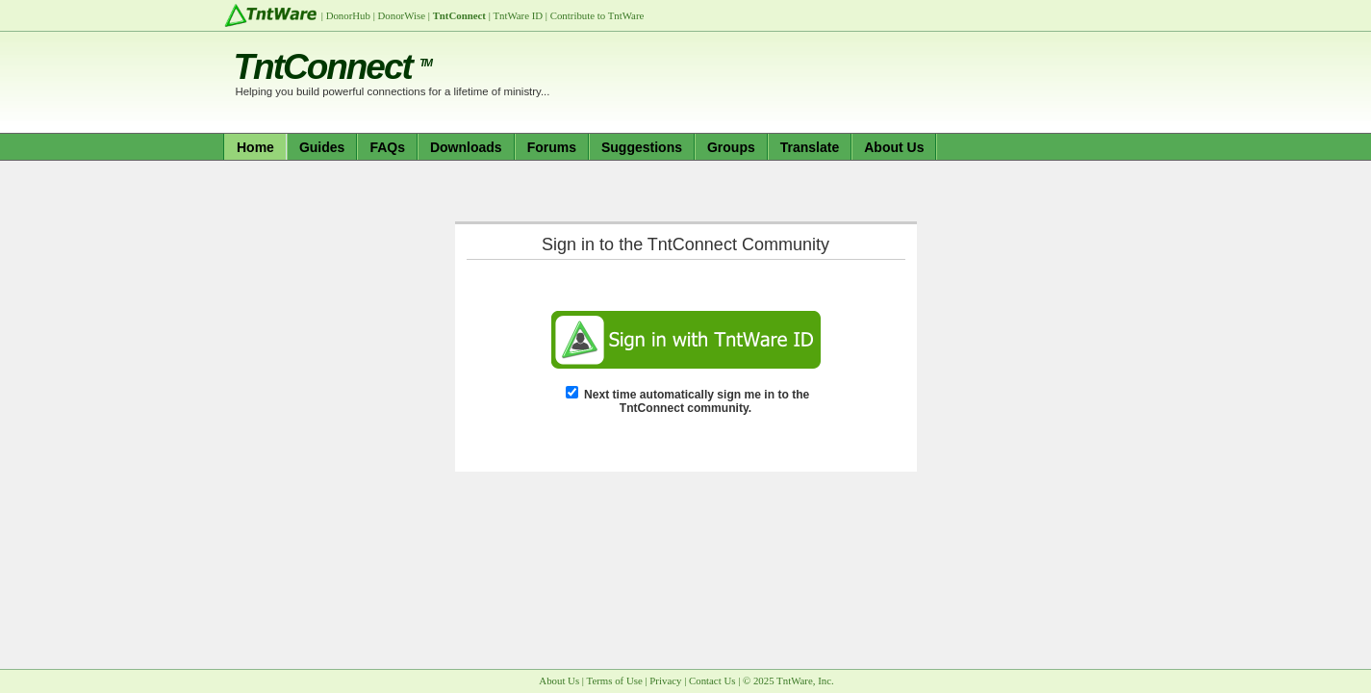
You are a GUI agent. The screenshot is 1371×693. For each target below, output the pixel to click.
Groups (731, 147)
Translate (809, 147)
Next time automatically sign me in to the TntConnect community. (696, 401)
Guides (321, 147)
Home (255, 147)
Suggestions (641, 147)
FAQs (387, 147)
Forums (551, 147)
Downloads (466, 147)
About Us (894, 147)
